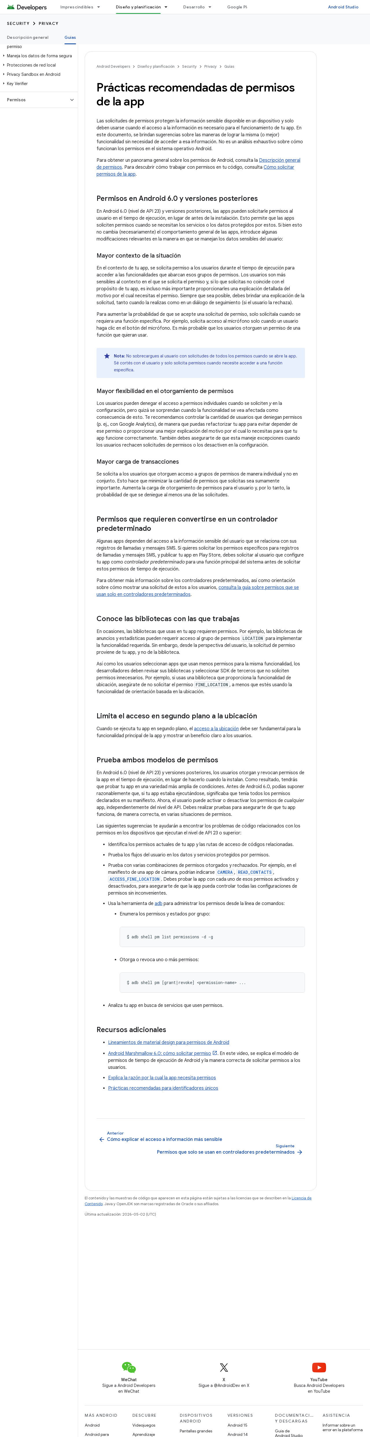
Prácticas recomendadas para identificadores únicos (163, 1088)
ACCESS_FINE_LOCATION (135, 879)
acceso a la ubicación (216, 729)
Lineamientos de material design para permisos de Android (168, 1042)
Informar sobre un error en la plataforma (343, 1427)
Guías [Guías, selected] (70, 37)
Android (92, 1425)
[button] (37, 55)
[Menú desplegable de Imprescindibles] (101, 7)
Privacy (49, 23)
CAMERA (225, 872)
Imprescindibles (76, 7)
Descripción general (27, 37)
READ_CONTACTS (255, 872)
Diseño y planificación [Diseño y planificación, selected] (138, 7)
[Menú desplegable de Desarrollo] (212, 7)
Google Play (239, 7)
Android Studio (343, 7)
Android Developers (113, 66)
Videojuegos (143, 1425)
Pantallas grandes (196, 1431)
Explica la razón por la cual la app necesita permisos (162, 1078)
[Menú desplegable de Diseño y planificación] (168, 7)
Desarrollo (194, 7)
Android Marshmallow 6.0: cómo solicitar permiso (159, 1053)
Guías (229, 66)
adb (158, 903)
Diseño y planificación (156, 66)
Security (18, 23)
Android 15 (237, 1425)
